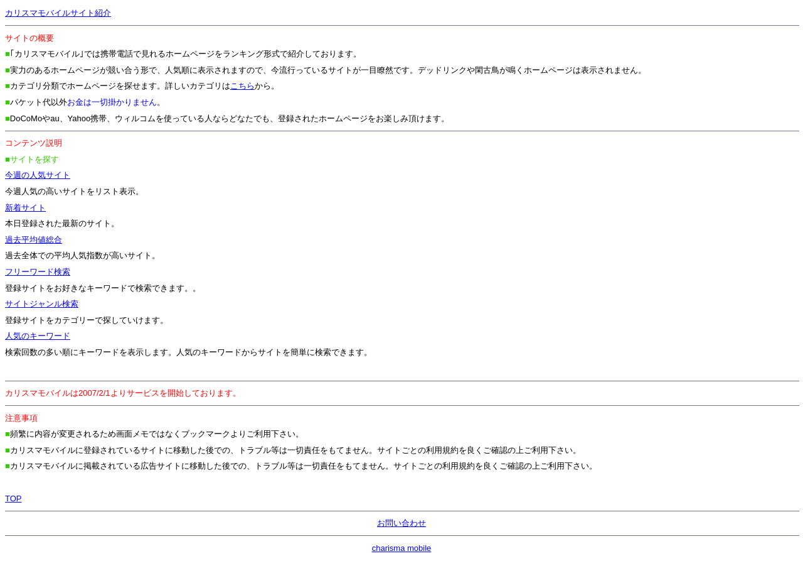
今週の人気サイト (37, 175)
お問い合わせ (401, 523)
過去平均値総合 (33, 239)
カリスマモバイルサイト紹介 (58, 13)
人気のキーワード (37, 335)
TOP (13, 498)
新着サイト (25, 207)
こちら (242, 85)
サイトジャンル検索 (41, 303)
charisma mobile (402, 548)
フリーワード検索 (37, 271)
